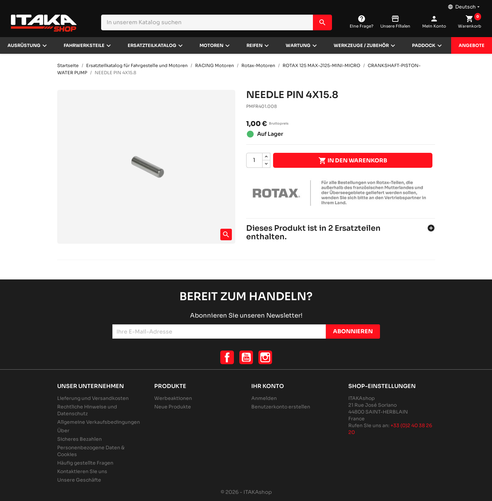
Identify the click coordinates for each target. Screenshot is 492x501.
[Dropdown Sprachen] (464, 5)
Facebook (227, 357)
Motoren (211, 45)
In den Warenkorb (352, 161)
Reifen (255, 45)
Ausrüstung (24, 45)
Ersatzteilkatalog (152, 45)
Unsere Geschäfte (79, 480)
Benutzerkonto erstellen (280, 407)
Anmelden (264, 398)
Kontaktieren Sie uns (82, 471)
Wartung (298, 45)
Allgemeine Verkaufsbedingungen (98, 422)
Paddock (423, 45)
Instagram (265, 357)
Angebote (472, 45)
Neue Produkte (172, 407)
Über (63, 430)
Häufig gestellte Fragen (85, 463)
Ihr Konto (267, 386)
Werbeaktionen (173, 398)
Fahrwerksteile (84, 45)
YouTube (246, 357)
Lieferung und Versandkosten (93, 398)
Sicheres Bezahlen (79, 439)
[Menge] (254, 160)
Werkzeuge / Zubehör (361, 45)
